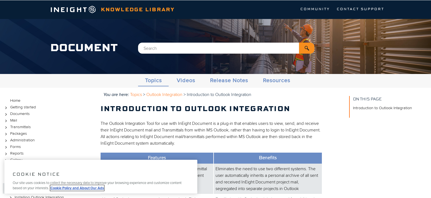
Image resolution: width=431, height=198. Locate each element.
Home (15, 100)
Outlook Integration (164, 94)
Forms (12, 147)
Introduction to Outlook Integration (382, 108)
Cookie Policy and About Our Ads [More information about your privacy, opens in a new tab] (77, 188)
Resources (276, 80)
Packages (15, 134)
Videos (186, 80)
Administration (19, 140)
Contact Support (360, 9)
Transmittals (17, 127)
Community (315, 9)
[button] (306, 48)
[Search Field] (226, 48)
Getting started (19, 107)
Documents (16, 114)
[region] (100, 177)
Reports (13, 153)
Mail (10, 120)
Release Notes (229, 80)
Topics (153, 80)
